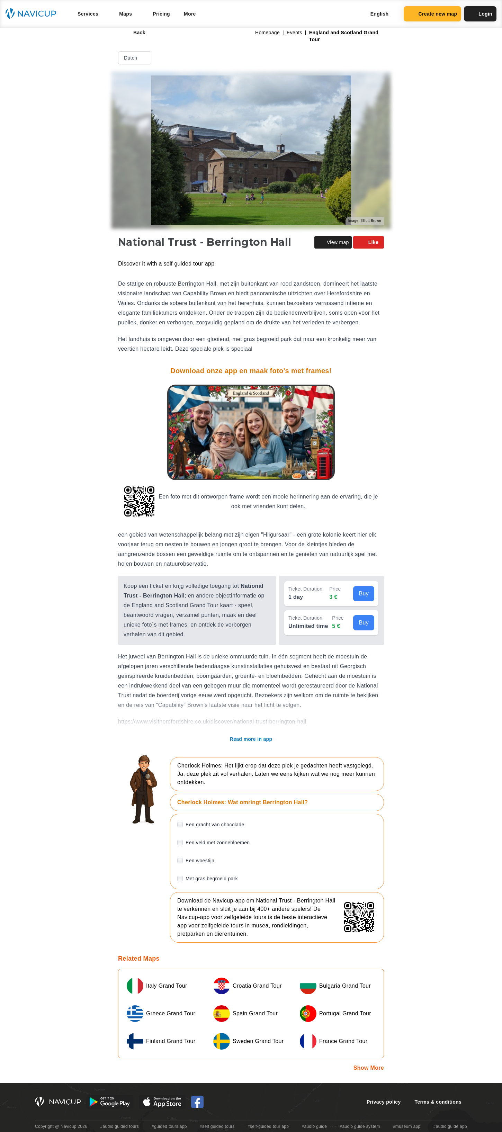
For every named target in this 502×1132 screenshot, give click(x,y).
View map (333, 242)
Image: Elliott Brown (364, 221)
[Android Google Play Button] (109, 1102)
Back (134, 32)
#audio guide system (360, 1126)
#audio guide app (450, 1126)
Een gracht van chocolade (215, 824)
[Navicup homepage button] (33, 13)
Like (368, 242)
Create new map (432, 13)
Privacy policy (384, 1102)
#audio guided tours (119, 1126)
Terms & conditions (438, 1102)
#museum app (407, 1126)
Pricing (161, 14)
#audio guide (314, 1126)
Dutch (135, 57)
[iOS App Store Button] (162, 1102)
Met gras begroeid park (212, 878)
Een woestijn (200, 860)
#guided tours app (169, 1126)
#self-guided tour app (268, 1126)
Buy (364, 593)
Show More (368, 1068)
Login (480, 13)
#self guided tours (217, 1126)
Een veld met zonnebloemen (218, 842)
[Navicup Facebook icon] (197, 1102)
